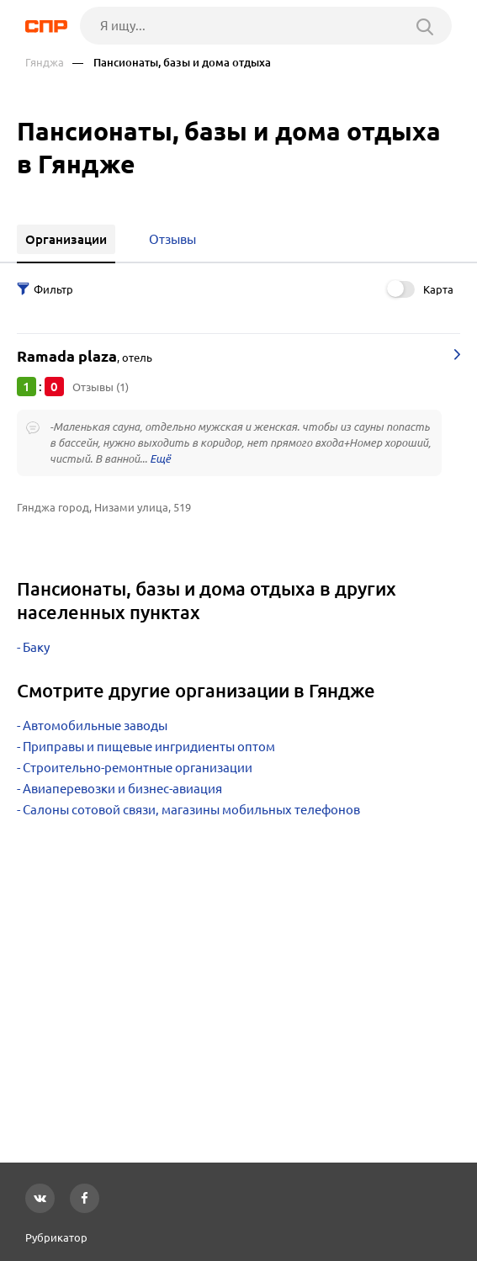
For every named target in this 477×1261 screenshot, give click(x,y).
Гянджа (44, 62)
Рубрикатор (56, 1237)
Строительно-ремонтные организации (137, 767)
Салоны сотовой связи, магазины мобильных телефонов (191, 809)
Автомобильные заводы (95, 725)
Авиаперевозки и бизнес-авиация (122, 788)
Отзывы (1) (100, 387)
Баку (36, 647)
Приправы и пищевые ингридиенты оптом (149, 746)
